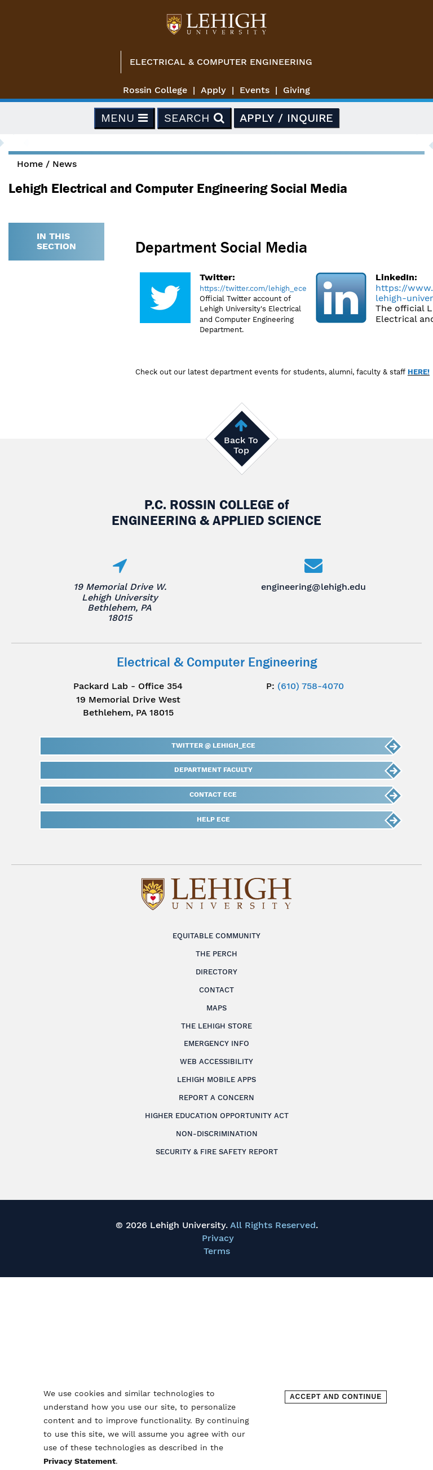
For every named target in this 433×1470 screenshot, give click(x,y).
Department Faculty (213, 770)
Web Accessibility (216, 1061)
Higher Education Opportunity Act (217, 1115)
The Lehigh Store (216, 1026)
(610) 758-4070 (310, 686)
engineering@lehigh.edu (313, 586)
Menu (124, 118)
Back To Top (241, 445)
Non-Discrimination (217, 1133)
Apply (213, 90)
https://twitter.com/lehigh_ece (253, 288)
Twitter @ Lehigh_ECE (213, 745)
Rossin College (155, 90)
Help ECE (213, 819)
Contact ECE (213, 794)
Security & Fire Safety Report (217, 1151)
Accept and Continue (336, 1397)
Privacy (218, 1238)
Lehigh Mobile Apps (216, 1079)
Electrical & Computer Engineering (221, 61)
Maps (216, 1008)
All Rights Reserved (273, 1225)
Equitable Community (216, 936)
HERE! (419, 372)
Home (30, 163)
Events (254, 90)
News (64, 163)
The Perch (216, 954)
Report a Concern (216, 1097)
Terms (217, 1251)
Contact (216, 990)
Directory (216, 972)
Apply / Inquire (286, 118)
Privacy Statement (79, 1460)
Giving (296, 90)
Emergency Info (216, 1043)
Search (194, 118)
